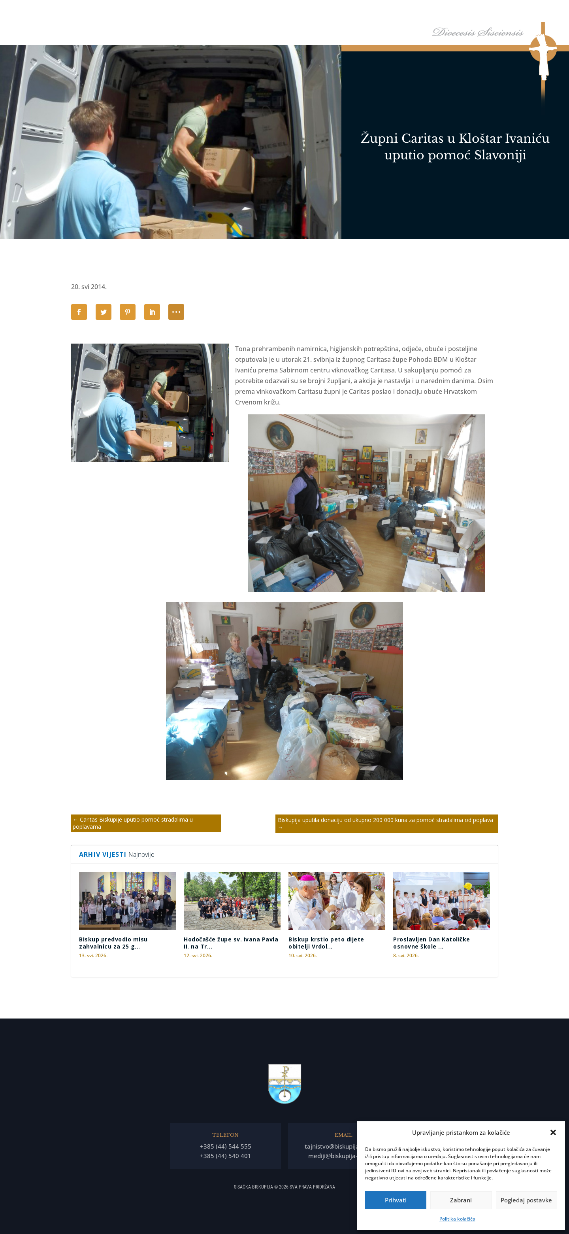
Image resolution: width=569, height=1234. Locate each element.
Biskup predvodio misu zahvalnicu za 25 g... (113, 942)
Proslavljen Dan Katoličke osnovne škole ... (431, 942)
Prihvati (396, 1200)
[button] (553, 1132)
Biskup (314, 11)
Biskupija (351, 11)
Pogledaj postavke (526, 1200)
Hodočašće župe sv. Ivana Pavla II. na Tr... (231, 942)
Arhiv (501, 11)
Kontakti (535, 11)
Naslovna (285, 11)
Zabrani (461, 1200)
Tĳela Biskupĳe (398, 11)
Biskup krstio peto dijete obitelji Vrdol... (326, 942)
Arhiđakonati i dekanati (456, 11)
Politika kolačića (457, 1218)
